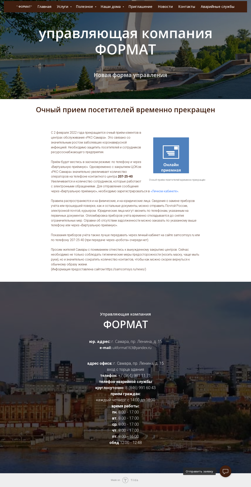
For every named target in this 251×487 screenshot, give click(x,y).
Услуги (63, 6)
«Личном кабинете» (164, 191)
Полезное (85, 6)
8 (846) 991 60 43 (140, 387)
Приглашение (140, 6)
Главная (44, 6)
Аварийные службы (218, 6)
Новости (165, 6)
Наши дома (111, 6)
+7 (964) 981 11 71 (134, 375)
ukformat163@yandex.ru (132, 347)
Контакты (186, 6)
